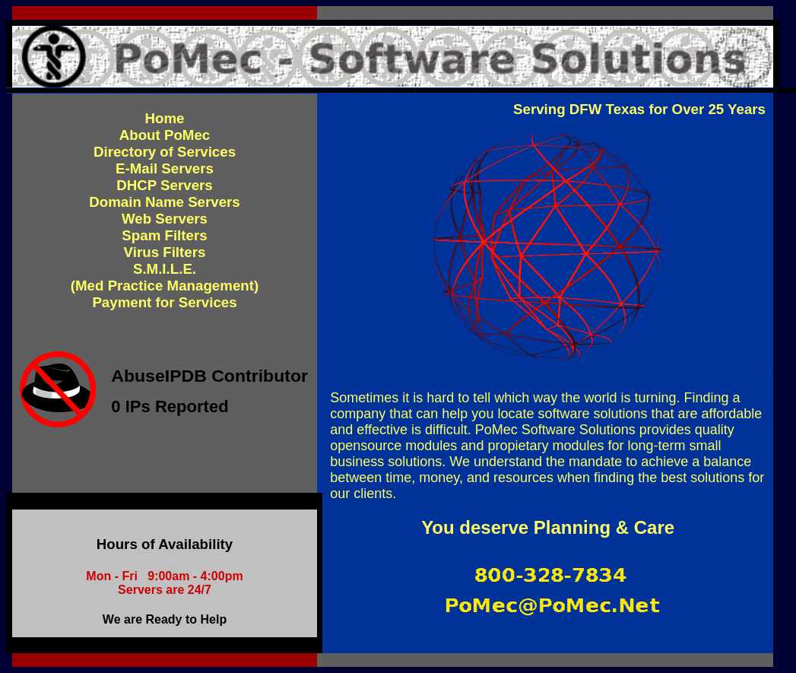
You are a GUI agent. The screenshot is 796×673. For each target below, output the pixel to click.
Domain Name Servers (164, 202)
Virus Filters (165, 252)
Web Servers (165, 219)
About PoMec (165, 135)
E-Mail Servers (165, 168)
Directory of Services (165, 152)
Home (165, 118)
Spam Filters (164, 235)
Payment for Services (164, 302)
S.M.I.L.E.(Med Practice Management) (164, 277)
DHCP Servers (164, 185)
